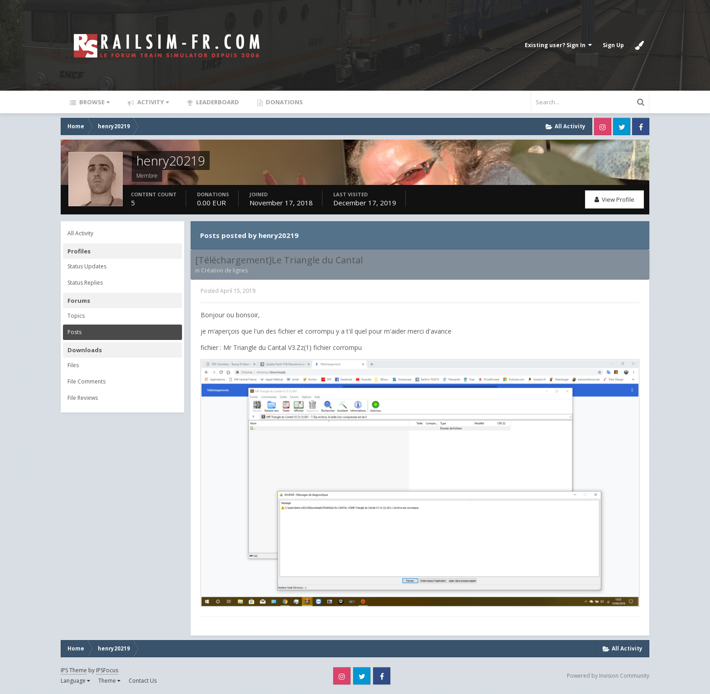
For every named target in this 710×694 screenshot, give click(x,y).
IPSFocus (107, 670)
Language (75, 680)
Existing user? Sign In (558, 45)
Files (73, 365)
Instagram (602, 126)
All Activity (80, 233)
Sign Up (613, 45)
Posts (74, 332)
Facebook (640, 126)
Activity (152, 102)
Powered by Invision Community (608, 675)
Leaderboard (217, 102)
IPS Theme (74, 670)
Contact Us (143, 680)
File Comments (86, 381)
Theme (109, 680)
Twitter (621, 126)
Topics (76, 316)
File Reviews (82, 398)
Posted (228, 291)
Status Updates (86, 266)
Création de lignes (224, 270)
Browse (94, 102)
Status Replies (85, 282)
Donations (283, 102)
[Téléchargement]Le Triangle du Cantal (279, 260)
